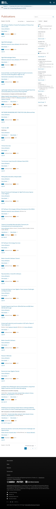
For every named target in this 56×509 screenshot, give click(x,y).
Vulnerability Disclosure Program (32, 505)
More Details (4, 31)
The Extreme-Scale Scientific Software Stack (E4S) (14, 161)
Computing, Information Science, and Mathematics (20, 6)
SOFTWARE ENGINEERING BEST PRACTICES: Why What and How (18, 112)
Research (6, 6)
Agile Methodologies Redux (8, 57)
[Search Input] (44, 17)
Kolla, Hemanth (18, 393)
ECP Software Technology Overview (10, 243)
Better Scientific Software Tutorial (10, 258)
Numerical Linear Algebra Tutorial (10, 371)
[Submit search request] (53, 17)
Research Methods (6, 355)
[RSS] (18, 502)
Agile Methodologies (6, 42)
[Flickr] (12, 502)
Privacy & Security (17, 479)
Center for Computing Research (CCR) (15, 8)
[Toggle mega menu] (54, 2)
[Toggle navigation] (2, 7)
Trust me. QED (5, 127)
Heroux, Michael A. (5, 28)
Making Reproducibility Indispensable (11, 176)
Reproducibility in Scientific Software (11, 273)
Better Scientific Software (8, 340)
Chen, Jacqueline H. (10, 394)
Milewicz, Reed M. (5, 96)
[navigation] (21, 21)
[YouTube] (11, 502)
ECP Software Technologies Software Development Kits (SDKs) (18, 209)
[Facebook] (7, 502)
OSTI (3, 36)
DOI (2, 106)
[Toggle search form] (50, 2)
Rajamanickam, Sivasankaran (7, 76)
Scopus (9, 106)
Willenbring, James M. (6, 44)
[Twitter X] (9, 502)
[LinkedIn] (16, 502)
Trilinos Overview (6, 145)
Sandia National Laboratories (13, 485)
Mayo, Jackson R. (26, 393)
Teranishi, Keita (11, 393)
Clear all (46, 21)
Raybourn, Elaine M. (5, 99)
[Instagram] (14, 502)
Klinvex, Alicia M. (5, 432)
